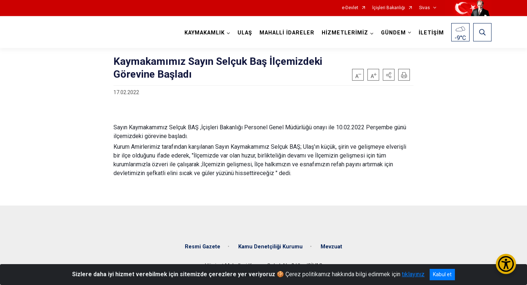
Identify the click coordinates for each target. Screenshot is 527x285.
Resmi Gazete (202, 247)
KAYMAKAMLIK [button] (204, 33)
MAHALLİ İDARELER (286, 33)
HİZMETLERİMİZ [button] (345, 33)
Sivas (424, 7)
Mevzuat (331, 247)
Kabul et (442, 274)
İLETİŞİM (431, 33)
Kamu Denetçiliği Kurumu (270, 247)
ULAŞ (245, 33)
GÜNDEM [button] (393, 33)
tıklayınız (413, 274)
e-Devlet (350, 7)
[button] (389, 75)
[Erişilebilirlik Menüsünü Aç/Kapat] (506, 264)
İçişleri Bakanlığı (388, 7)
